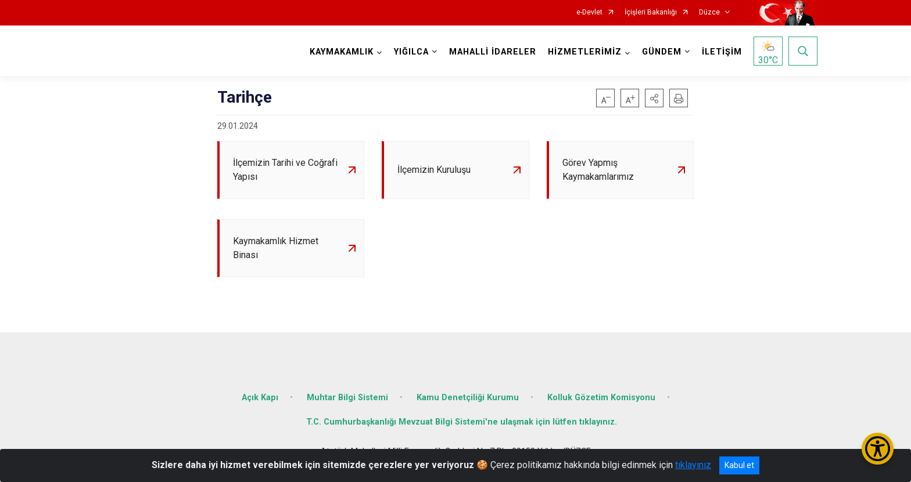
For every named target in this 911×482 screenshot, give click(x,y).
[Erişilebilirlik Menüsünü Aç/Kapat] (878, 449)
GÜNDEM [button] (662, 52)
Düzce (709, 12)
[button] (654, 98)
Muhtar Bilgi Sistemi (347, 398)
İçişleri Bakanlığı (651, 12)
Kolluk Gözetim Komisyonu (601, 398)
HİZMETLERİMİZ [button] (585, 52)
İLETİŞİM (722, 52)
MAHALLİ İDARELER (492, 52)
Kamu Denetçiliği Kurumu (468, 398)
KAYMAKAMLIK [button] (342, 52)
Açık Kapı (260, 398)
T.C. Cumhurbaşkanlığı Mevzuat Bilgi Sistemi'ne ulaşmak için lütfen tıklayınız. (461, 422)
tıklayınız (693, 464)
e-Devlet (589, 12)
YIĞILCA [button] (411, 52)
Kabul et (739, 465)
